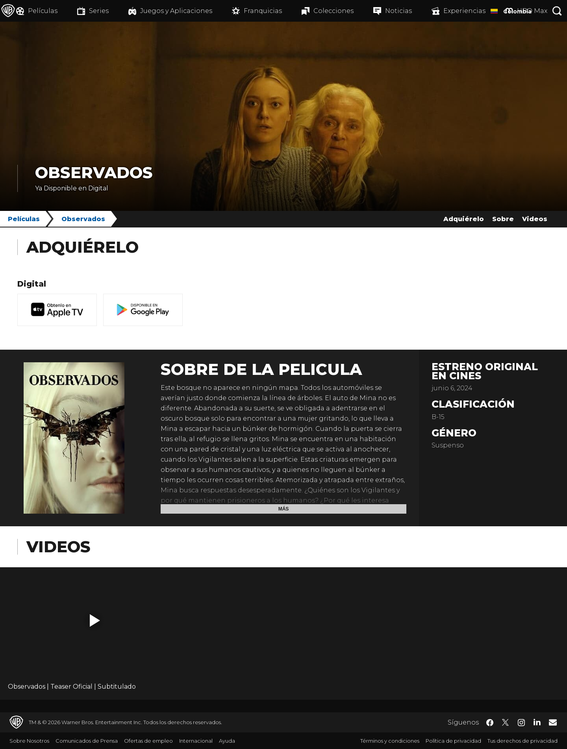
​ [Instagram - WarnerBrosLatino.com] (521, 722)
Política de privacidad (453, 741)
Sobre (503, 219)
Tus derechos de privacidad (522, 741)
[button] (95, 620)
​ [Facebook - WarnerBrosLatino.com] (490, 722)
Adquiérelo (463, 219)
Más (283, 509)
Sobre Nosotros (29, 741)
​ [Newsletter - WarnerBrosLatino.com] (553, 722)
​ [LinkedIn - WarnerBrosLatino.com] (537, 722)
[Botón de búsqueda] (557, 11)
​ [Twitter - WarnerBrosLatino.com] (505, 722)
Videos (534, 219)
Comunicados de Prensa (87, 741)
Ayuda (227, 741)
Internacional (196, 741)
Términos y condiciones (389, 741)
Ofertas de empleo (148, 741)
